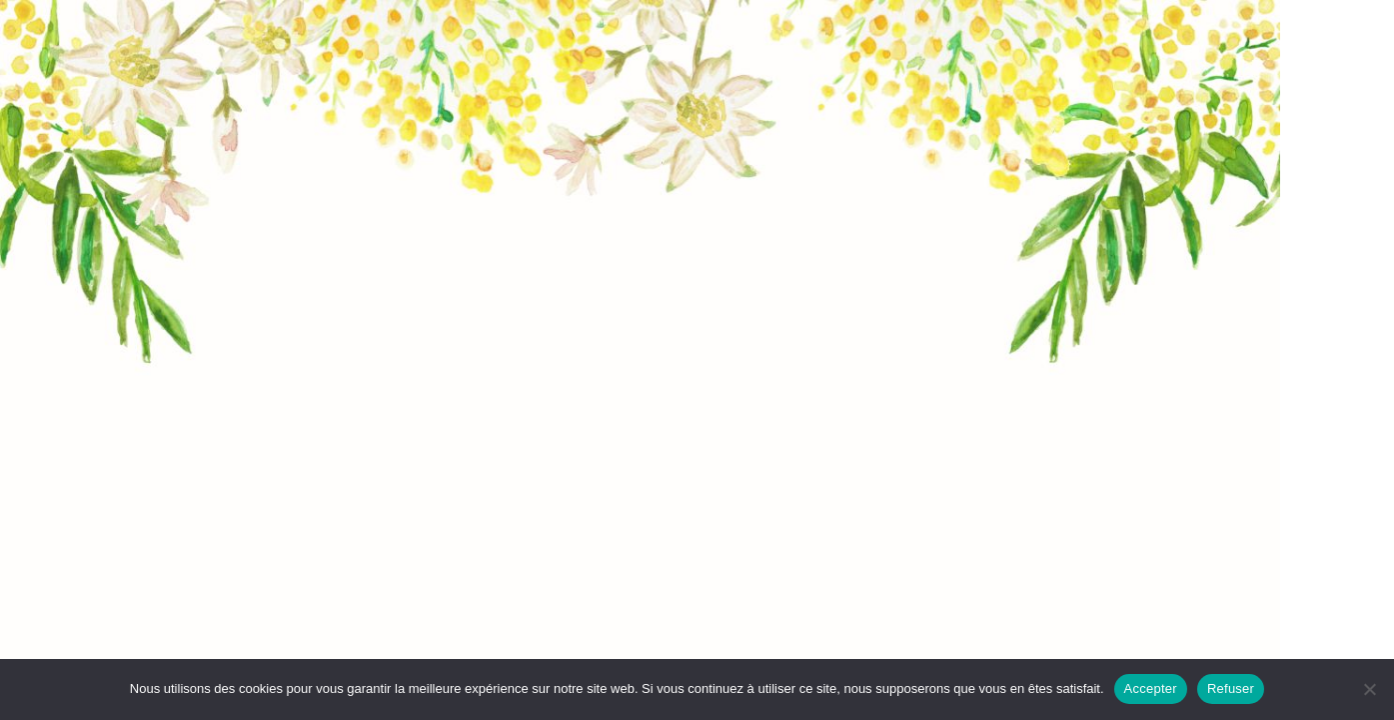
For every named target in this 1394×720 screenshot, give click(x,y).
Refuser (1230, 688)
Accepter (1150, 688)
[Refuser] (1369, 689)
